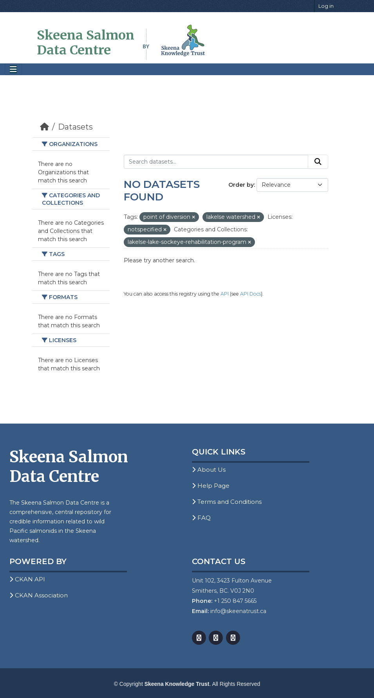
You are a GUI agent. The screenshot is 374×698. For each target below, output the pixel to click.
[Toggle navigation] (13, 69)
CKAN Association (38, 595)
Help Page (210, 485)
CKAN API (27, 579)
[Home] (44, 127)
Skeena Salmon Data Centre (85, 42)
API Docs (250, 294)
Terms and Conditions (227, 501)
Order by (241, 184)
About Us (209, 469)
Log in (326, 6)
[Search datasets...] (216, 162)
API (224, 294)
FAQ (201, 517)
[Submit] (318, 162)
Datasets (75, 127)
